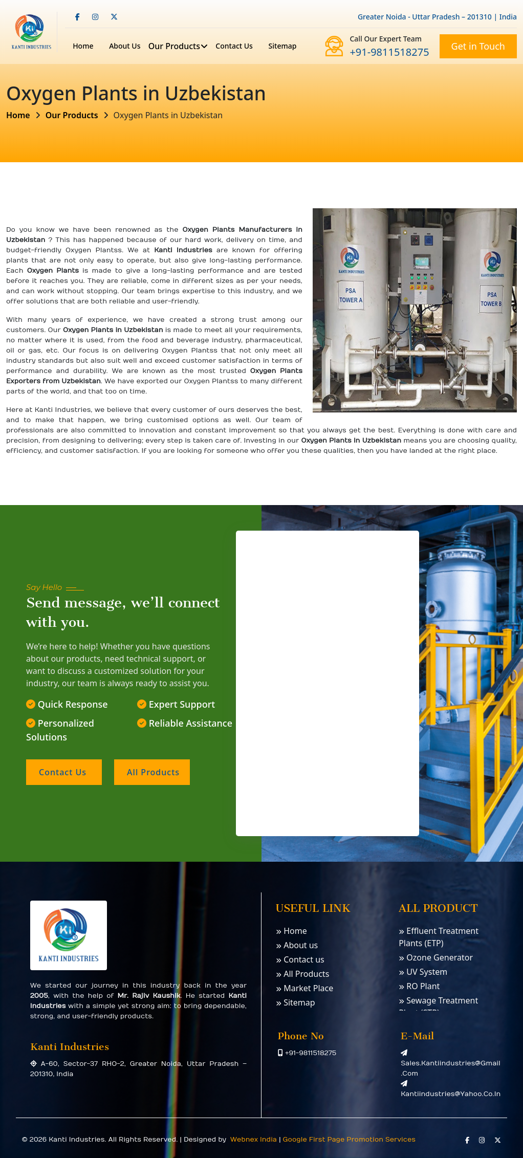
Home (83, 46)
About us (297, 945)
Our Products (174, 46)
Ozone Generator (436, 957)
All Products (302, 973)
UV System (423, 971)
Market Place (304, 988)
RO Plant (419, 986)
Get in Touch (478, 46)
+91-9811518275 (389, 52)
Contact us (234, 46)
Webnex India (252, 1139)
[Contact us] (326, 681)
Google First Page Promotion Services (349, 1139)
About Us (124, 46)
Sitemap (283, 46)
